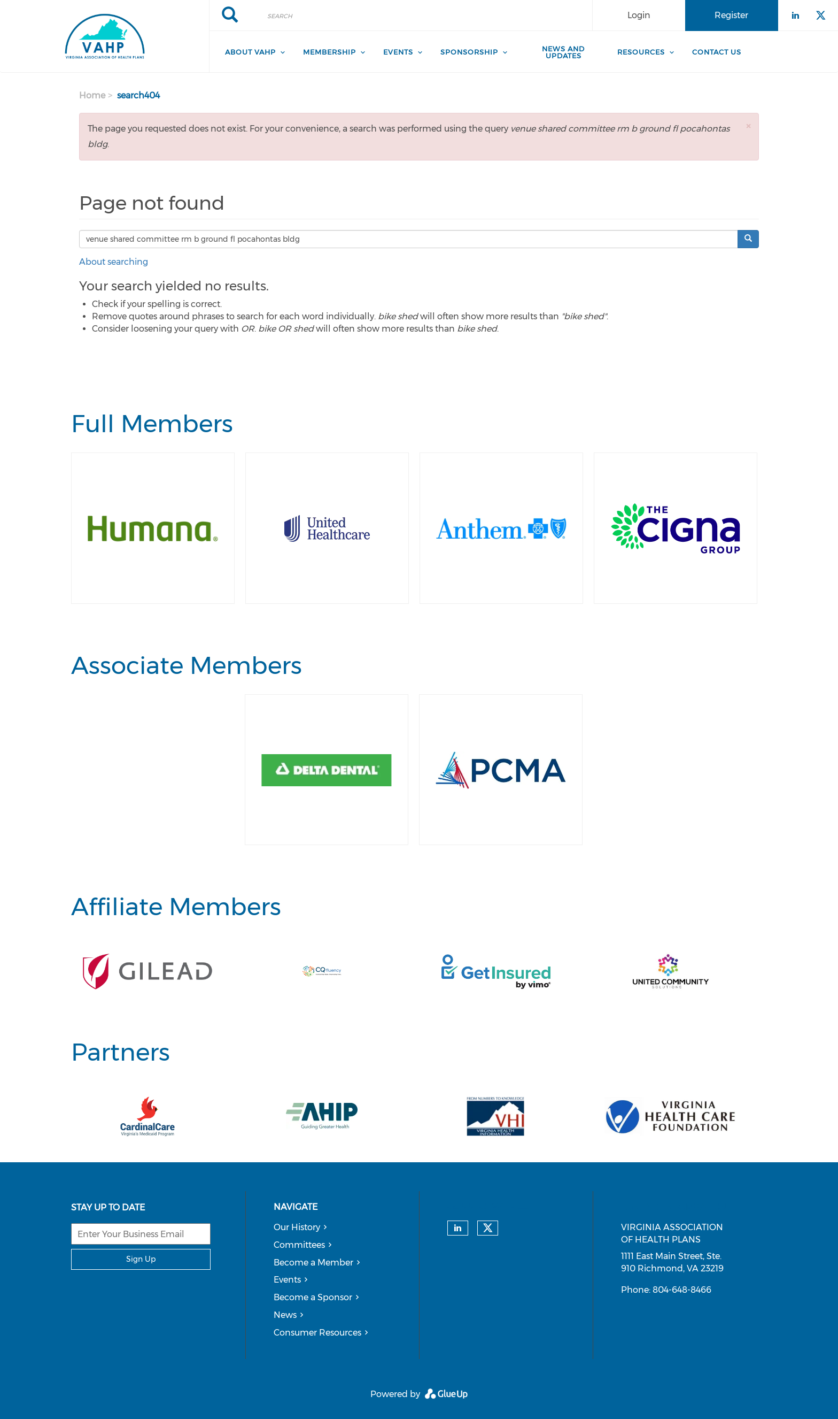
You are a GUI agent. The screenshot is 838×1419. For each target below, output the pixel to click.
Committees (299, 1245)
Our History (297, 1227)
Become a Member (313, 1262)
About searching (113, 262)
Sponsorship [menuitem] (469, 52)
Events (287, 1280)
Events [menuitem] (398, 52)
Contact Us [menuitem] (716, 52)
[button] (748, 126)
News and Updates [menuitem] (563, 52)
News (285, 1315)
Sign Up (141, 1259)
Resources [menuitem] (641, 52)
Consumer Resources (317, 1333)
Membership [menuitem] (329, 52)
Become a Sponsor (313, 1297)
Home (92, 95)
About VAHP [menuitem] (250, 52)
